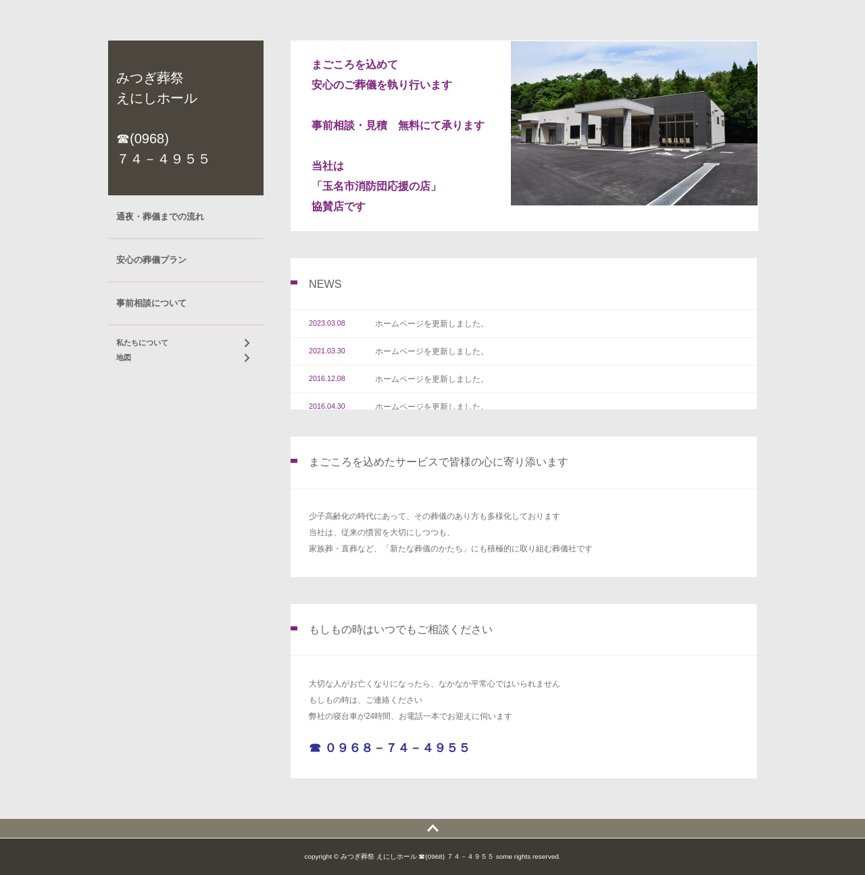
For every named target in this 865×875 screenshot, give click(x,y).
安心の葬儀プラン (151, 260)
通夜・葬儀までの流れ (160, 216)
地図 (123, 357)
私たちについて (142, 343)
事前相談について (151, 303)
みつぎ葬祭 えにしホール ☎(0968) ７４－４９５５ (163, 118)
